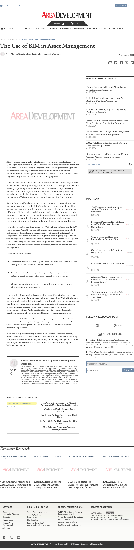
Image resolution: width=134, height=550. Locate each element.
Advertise (22, 6)
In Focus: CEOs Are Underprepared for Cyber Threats (59, 422)
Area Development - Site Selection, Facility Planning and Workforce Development (67, 15)
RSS (118, 325)
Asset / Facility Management (38, 39)
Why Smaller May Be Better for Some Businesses (59, 410)
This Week (109, 354)
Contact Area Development (8, 524)
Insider (109, 343)
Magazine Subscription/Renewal (11, 513)
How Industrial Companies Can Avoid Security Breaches (59, 428)
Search (75, 24)
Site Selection (32, 520)
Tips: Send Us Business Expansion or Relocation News (109, 171)
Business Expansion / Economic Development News (38, 524)
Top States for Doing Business (69, 525)
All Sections (9, 29)
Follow (59, 24)
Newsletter (7, 517)
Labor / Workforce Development (34, 516)
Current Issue (8, 520)
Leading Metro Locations (67, 522)
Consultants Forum (9, 6)
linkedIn (102, 325)
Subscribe (121, 5)
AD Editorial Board (113, 29)
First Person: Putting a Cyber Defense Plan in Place (59, 416)
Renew (130, 6)
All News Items (94, 165)
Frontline (11, 406)
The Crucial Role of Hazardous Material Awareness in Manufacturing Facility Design (59, 404)
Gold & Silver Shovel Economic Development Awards (70, 513)
